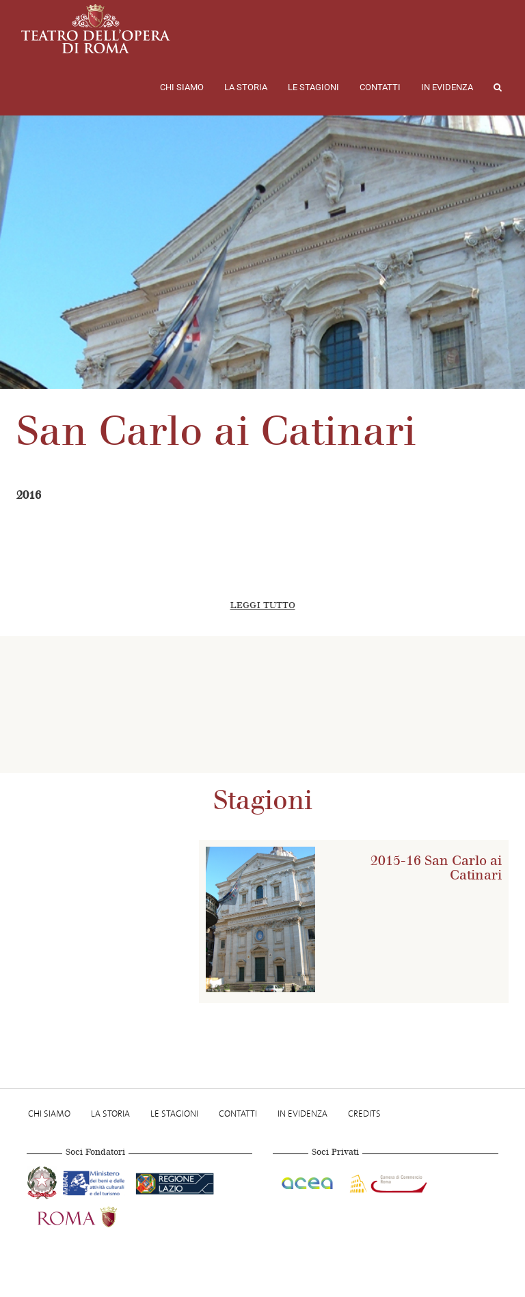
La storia (245, 87)
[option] (266, 704)
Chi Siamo (182, 87)
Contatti (380, 87)
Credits (364, 1113)
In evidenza (447, 87)
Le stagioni (313, 87)
